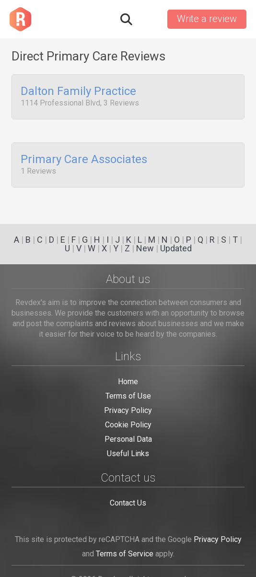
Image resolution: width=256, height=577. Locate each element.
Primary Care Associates (84, 157)
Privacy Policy (128, 410)
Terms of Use (128, 395)
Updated (176, 248)
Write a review (207, 18)
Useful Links (128, 453)
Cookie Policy (128, 424)
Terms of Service (124, 553)
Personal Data (128, 439)
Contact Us (128, 502)
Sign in (149, 19)
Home (128, 381)
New (145, 248)
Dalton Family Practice (78, 91)
